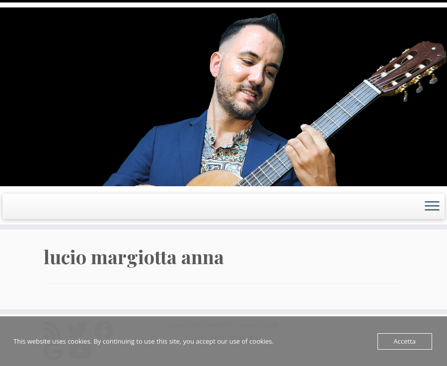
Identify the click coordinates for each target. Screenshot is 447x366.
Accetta (405, 341)
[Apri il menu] (432, 206)
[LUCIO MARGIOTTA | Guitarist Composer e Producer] (223, 96)
